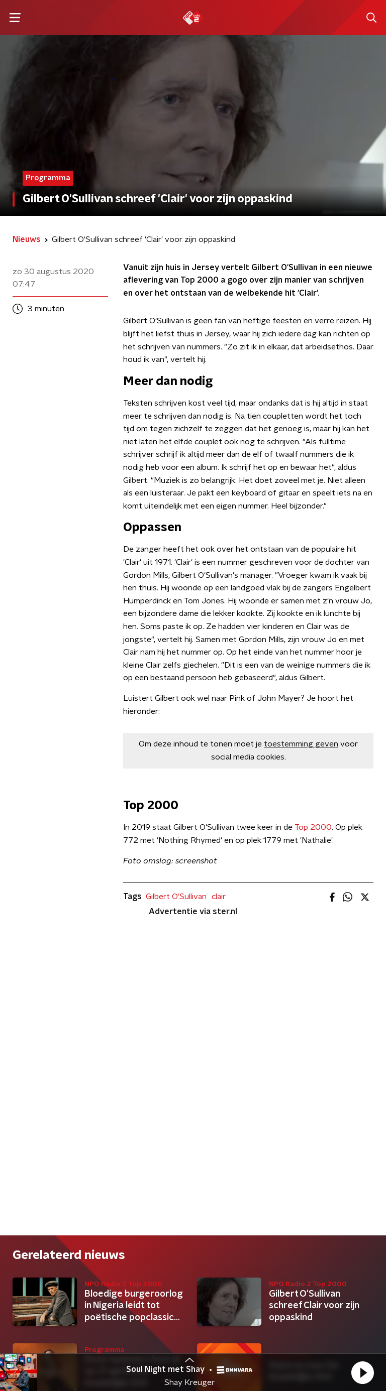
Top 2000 (313, 827)
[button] (362, 1372)
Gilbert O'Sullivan (176, 897)
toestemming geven (301, 744)
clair (219, 897)
